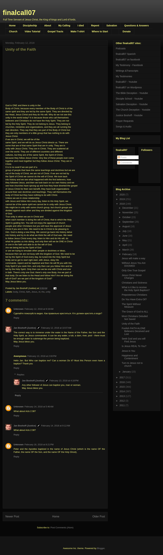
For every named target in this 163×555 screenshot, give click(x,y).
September (128, 221)
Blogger (100, 548)
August (126, 226)
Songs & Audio (123, 126)
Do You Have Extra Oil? (134, 299)
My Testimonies (124, 76)
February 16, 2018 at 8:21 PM (39, 444)
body (15, 292)
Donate (127, 31)
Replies (20, 374)
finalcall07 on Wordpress (129, 87)
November (128, 212)
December (128, 207)
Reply (16, 318)
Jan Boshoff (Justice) (25, 328)
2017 (122, 377)
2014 (122, 391)
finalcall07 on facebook (128, 59)
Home (12, 25)
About (47, 25)
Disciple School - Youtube (129, 98)
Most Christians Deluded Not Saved (135, 317)
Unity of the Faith (131, 323)
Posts (122, 157)
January (126, 371)
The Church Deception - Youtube (133, 109)
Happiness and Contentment (130, 357)
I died (81, 25)
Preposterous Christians (134, 294)
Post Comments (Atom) (61, 527)
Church (13, 31)
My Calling (64, 25)
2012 (122, 400)
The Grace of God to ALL (135, 311)
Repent (95, 25)
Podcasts (121, 48)
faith (28, 292)
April (125, 245)
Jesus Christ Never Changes (132, 276)
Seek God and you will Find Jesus (133, 340)
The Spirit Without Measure (131, 305)
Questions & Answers (136, 25)
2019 (122, 199)
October (126, 217)
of (39, 292)
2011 (122, 405)
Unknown (19, 309)
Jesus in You (128, 351)
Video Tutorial (32, 31)
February (127, 254)
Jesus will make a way (133, 258)
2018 (122, 203)
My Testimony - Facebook (129, 65)
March (126, 249)
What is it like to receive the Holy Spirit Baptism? (136, 289)
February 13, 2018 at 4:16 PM (63, 380)
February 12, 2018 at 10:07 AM (56, 328)
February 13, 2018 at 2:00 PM (41, 356)
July (124, 231)
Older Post (98, 516)
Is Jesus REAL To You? (134, 346)
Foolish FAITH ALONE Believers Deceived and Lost (135, 331)
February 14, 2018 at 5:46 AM (39, 406)
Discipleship (30, 25)
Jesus (34, 292)
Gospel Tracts (55, 31)
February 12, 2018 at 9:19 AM (39, 309)
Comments (125, 162)
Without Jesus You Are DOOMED (134, 264)
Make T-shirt (78, 31)
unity (48, 292)
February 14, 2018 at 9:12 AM (55, 425)
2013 (122, 396)
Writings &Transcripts (127, 70)
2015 (122, 386)
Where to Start (100, 31)
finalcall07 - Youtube (126, 81)
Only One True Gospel (133, 270)
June (125, 235)
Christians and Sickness (134, 282)
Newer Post (12, 516)
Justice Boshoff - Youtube (129, 115)
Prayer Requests (124, 121)
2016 (122, 382)
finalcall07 (19, 12)
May (124, 240)
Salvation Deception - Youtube (132, 104)
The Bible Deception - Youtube (132, 93)
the (42, 292)
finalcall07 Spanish (126, 54)
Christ (22, 292)
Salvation (111, 25)
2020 (122, 194)
